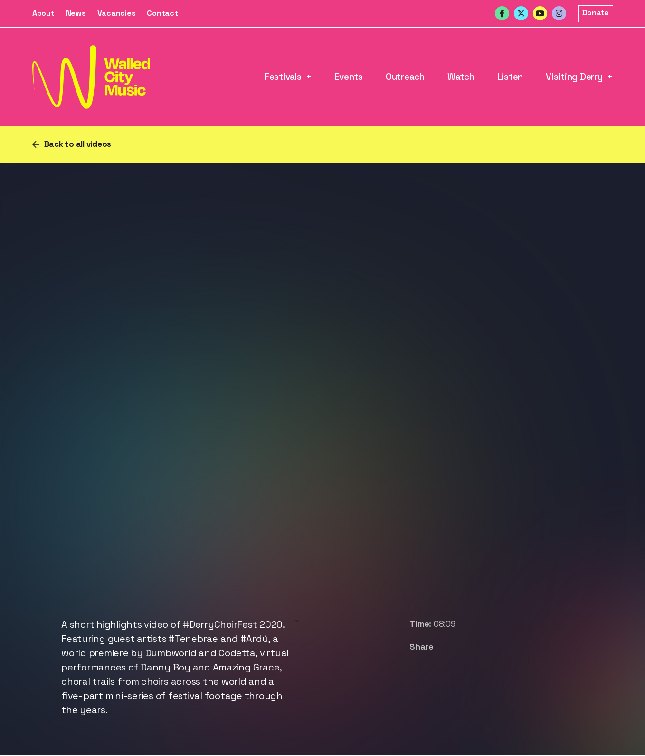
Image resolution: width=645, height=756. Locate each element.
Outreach (405, 77)
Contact (162, 13)
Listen (510, 77)
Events (348, 77)
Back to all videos (78, 144)
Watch (460, 77)
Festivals (283, 77)
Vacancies (116, 13)
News (76, 13)
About (43, 13)
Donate (595, 13)
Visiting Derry (574, 77)
